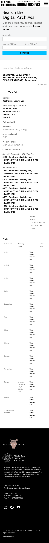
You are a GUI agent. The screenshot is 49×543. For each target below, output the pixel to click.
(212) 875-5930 (11, 485)
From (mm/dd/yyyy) (9, 44)
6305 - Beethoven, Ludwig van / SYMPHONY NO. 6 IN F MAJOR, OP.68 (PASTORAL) (20, 191)
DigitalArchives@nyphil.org (17, 488)
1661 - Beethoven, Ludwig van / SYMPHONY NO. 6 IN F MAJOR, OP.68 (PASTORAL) (20, 173)
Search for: (7, 35)
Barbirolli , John (9, 108)
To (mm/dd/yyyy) (31, 44)
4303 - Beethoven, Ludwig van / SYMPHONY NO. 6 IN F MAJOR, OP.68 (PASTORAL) (20, 182)
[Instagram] (5, 507)
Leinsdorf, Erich (9, 114)
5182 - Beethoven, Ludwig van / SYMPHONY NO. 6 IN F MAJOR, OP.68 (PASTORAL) (20, 159)
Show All (7, 117)
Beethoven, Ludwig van (13, 100)
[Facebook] (12, 507)
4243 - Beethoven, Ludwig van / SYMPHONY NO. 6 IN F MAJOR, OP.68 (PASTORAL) (20, 208)
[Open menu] (46, 3)
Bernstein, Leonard (11, 111)
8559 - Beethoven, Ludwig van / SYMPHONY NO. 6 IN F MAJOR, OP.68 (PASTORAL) (20, 200)
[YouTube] (18, 507)
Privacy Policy (8, 536)
